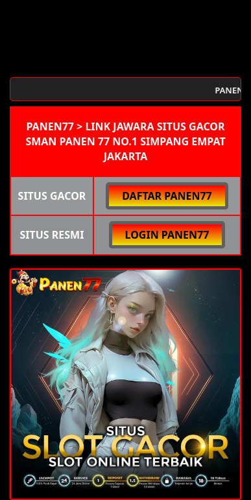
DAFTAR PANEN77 (167, 196)
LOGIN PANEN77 (167, 235)
